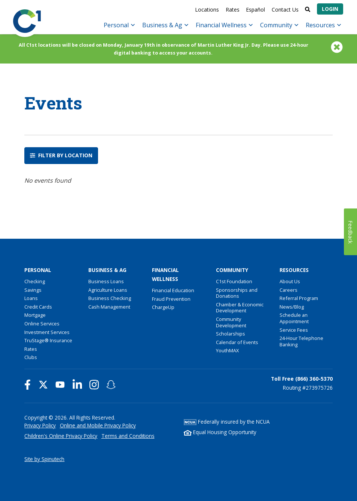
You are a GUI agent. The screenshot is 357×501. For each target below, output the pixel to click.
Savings (33, 290)
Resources (323, 25)
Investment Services (47, 332)
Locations (207, 9)
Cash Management (109, 306)
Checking (34, 281)
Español (255, 9)
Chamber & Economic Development (239, 307)
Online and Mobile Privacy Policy (98, 425)
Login (330, 8)
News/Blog (292, 306)
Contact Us (285, 9)
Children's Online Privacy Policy (60, 435)
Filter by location (61, 155)
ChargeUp (163, 307)
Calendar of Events (237, 342)
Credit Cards (38, 306)
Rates (232, 9)
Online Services (41, 323)
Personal (119, 25)
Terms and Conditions (128, 435)
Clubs (30, 357)
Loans (31, 298)
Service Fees (294, 330)
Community (279, 25)
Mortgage (35, 315)
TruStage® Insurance (48, 340)
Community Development (231, 322)
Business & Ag (165, 25)
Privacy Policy (40, 425)
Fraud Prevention (171, 299)
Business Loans (106, 281)
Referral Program (299, 298)
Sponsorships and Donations (236, 293)
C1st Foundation (234, 281)
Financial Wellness (224, 25)
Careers (289, 290)
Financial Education (173, 290)
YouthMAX (227, 350)
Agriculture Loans (107, 290)
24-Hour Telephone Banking (301, 341)
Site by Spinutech (44, 459)
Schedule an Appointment (294, 318)
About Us (290, 281)
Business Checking (109, 298)
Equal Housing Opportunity (220, 432)
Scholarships (230, 333)
